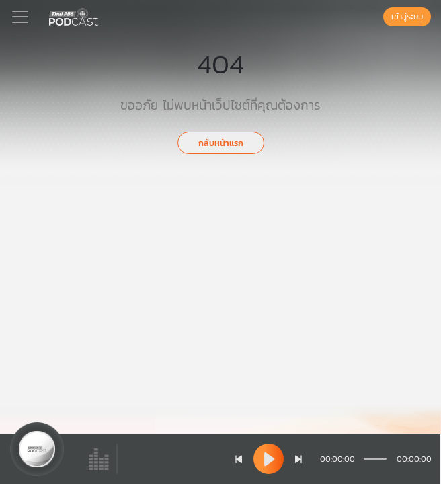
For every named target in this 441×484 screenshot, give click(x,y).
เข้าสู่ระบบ (407, 17)
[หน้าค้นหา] (376, 16)
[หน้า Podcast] (101, 15)
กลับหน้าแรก (220, 142)
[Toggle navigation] (20, 17)
